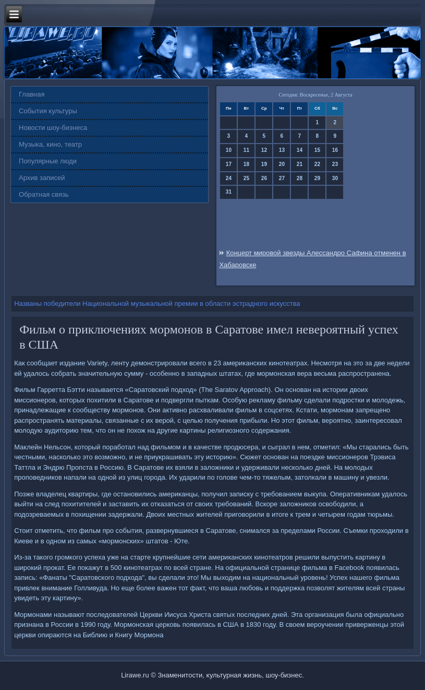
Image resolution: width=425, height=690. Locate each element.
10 (229, 150)
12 (264, 150)
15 (317, 150)
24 (229, 178)
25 (246, 178)
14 (299, 150)
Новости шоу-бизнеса (53, 128)
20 (282, 164)
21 (299, 164)
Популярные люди (48, 161)
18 (246, 164)
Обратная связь (44, 194)
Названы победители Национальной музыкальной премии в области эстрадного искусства (157, 303)
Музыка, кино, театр (50, 144)
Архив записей (42, 178)
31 (229, 192)
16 (335, 150)
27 (282, 178)
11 (246, 150)
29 (317, 178)
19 (264, 164)
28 (299, 178)
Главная (31, 94)
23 (335, 164)
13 (282, 150)
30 (335, 178)
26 (264, 178)
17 (229, 164)
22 (317, 164)
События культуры (48, 111)
